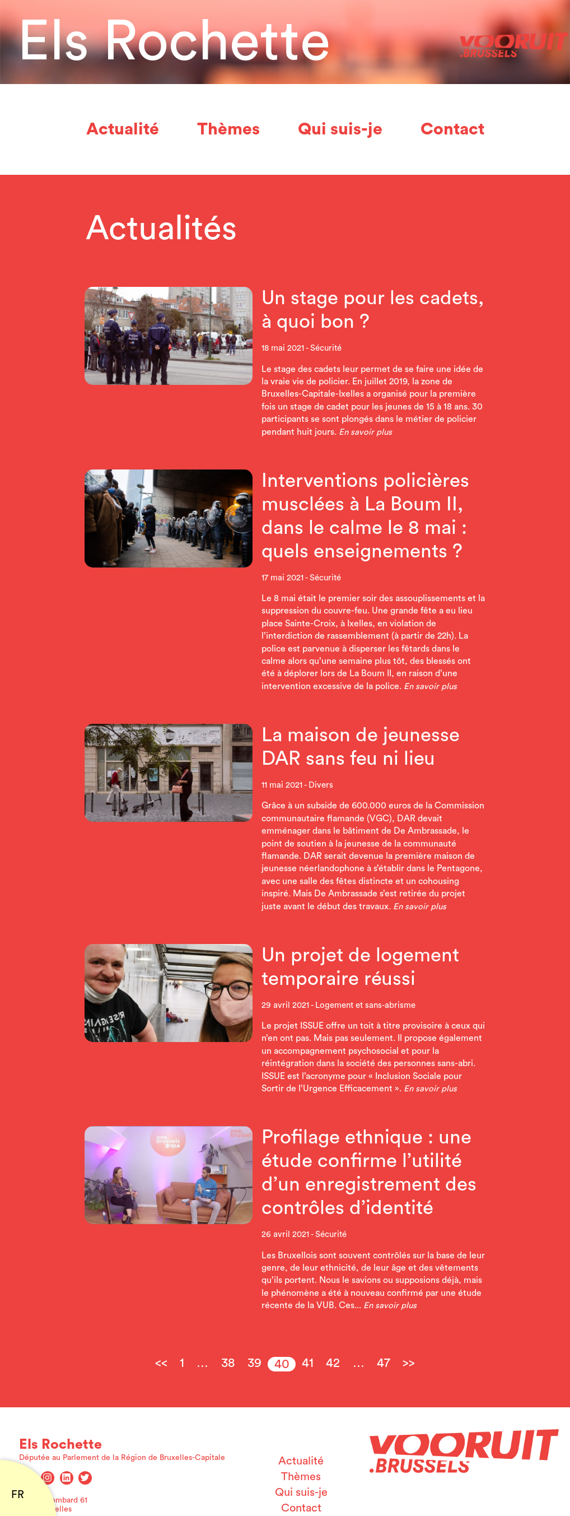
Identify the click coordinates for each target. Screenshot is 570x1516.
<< (161, 1363)
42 (333, 1363)
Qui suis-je (340, 129)
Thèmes (228, 129)
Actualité (122, 129)
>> (409, 1363)
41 (308, 1363)
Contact (452, 129)
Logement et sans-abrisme (365, 1005)
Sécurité (326, 348)
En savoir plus (365, 432)
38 (228, 1363)
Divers (321, 785)
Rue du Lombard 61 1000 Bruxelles (53, 1505)
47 (383, 1363)
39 (254, 1363)
